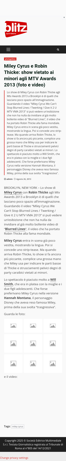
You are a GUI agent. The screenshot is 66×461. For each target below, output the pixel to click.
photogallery (10, 59)
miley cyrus (17, 426)
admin (9, 179)
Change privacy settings (14, 458)
